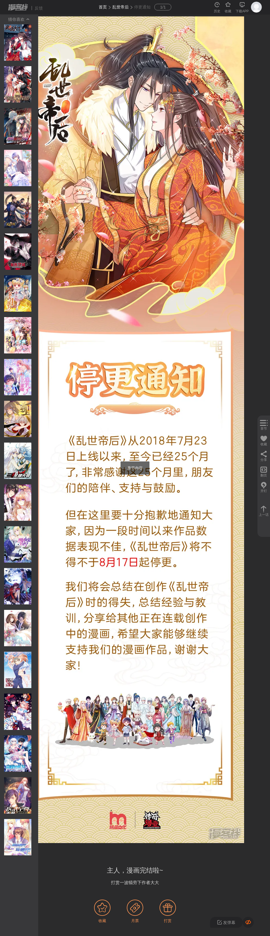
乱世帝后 (120, 7)
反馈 (39, 8)
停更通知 (142, 7)
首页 (103, 7)
